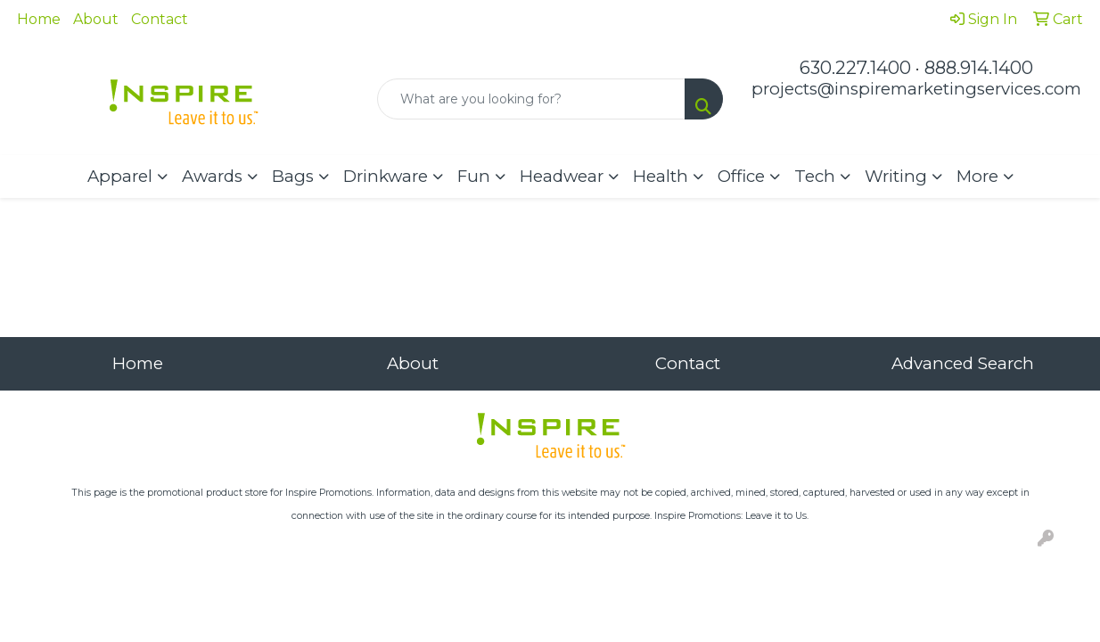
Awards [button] (212, 176)
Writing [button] (896, 176)
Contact (159, 19)
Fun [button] (473, 176)
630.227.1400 (855, 67)
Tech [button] (814, 176)
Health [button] (660, 176)
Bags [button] (293, 176)
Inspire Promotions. (329, 492)
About (96, 19)
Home (39, 19)
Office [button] (741, 176)
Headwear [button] (561, 176)
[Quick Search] (531, 98)
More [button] (977, 176)
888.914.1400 (978, 67)
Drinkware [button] (385, 176)
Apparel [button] (119, 176)
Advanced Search (962, 363)
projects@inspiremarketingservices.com (916, 88)
